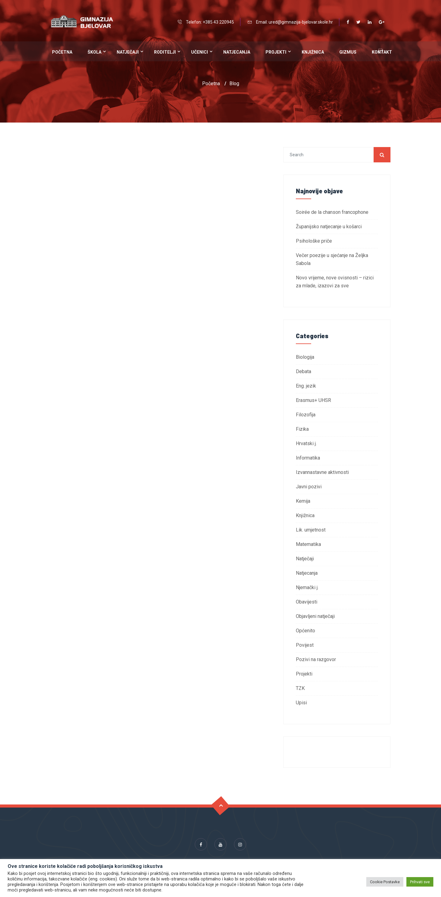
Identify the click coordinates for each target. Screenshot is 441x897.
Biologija (305, 357)
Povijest (305, 645)
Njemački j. (307, 587)
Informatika (308, 458)
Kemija (303, 501)
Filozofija (305, 415)
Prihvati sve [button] (420, 882)
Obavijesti (306, 602)
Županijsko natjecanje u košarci (329, 226)
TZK (300, 688)
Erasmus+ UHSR (313, 400)
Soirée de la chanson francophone (332, 212)
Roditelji (165, 52)
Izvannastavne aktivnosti (322, 472)
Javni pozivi (309, 487)
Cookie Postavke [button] (385, 882)
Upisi (301, 703)
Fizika (302, 429)
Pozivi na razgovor (316, 659)
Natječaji (128, 52)
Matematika (308, 544)
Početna (62, 52)
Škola (94, 52)
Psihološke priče (314, 241)
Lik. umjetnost (311, 530)
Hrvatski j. (306, 443)
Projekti (276, 52)
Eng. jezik (306, 386)
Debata (303, 371)
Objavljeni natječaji (315, 616)
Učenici (199, 52)
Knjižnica (313, 52)
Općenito (305, 631)
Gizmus (347, 52)
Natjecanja (236, 52)
